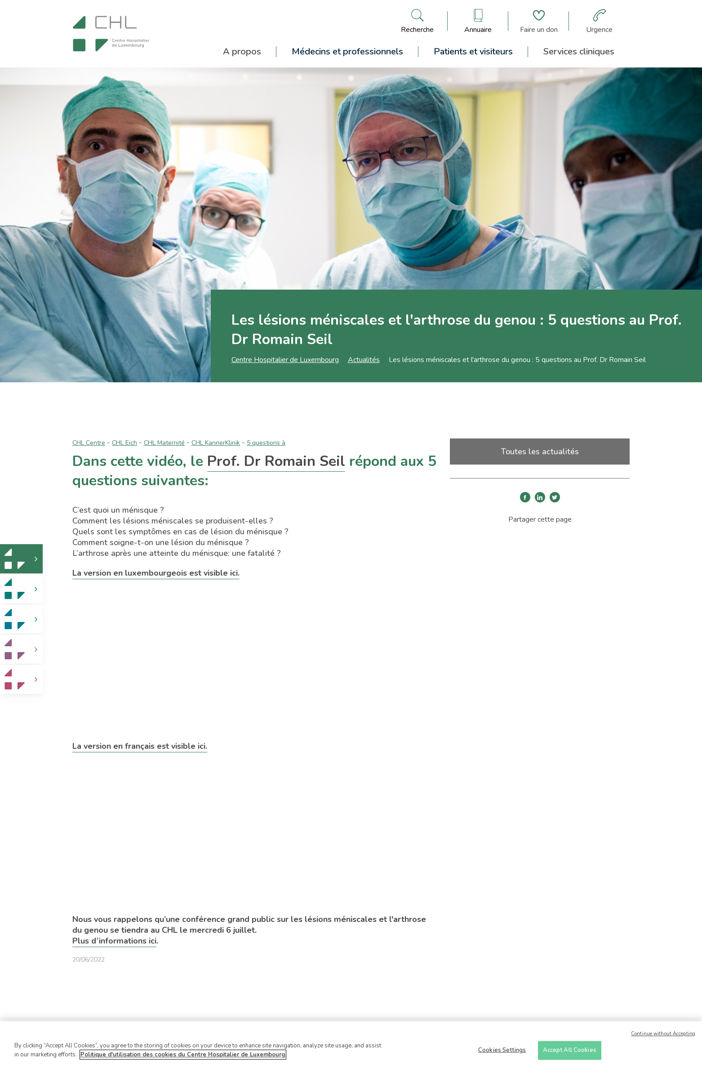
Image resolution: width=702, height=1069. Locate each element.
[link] (21, 558)
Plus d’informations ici (114, 940)
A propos (242, 51)
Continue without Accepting (663, 1037)
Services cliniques (578, 51)
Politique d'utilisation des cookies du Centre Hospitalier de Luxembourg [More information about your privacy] (182, 1058)
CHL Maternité (164, 442)
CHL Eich (124, 442)
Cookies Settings (502, 1054)
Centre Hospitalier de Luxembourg (285, 360)
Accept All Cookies (569, 1054)
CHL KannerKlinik (215, 442)
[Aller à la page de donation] (539, 21)
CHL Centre (88, 442)
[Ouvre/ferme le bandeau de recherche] (417, 21)
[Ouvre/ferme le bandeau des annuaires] (478, 21)
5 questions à (266, 442)
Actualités (364, 360)
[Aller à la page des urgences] (599, 21)
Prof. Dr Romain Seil (276, 461)
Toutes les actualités (540, 451)
